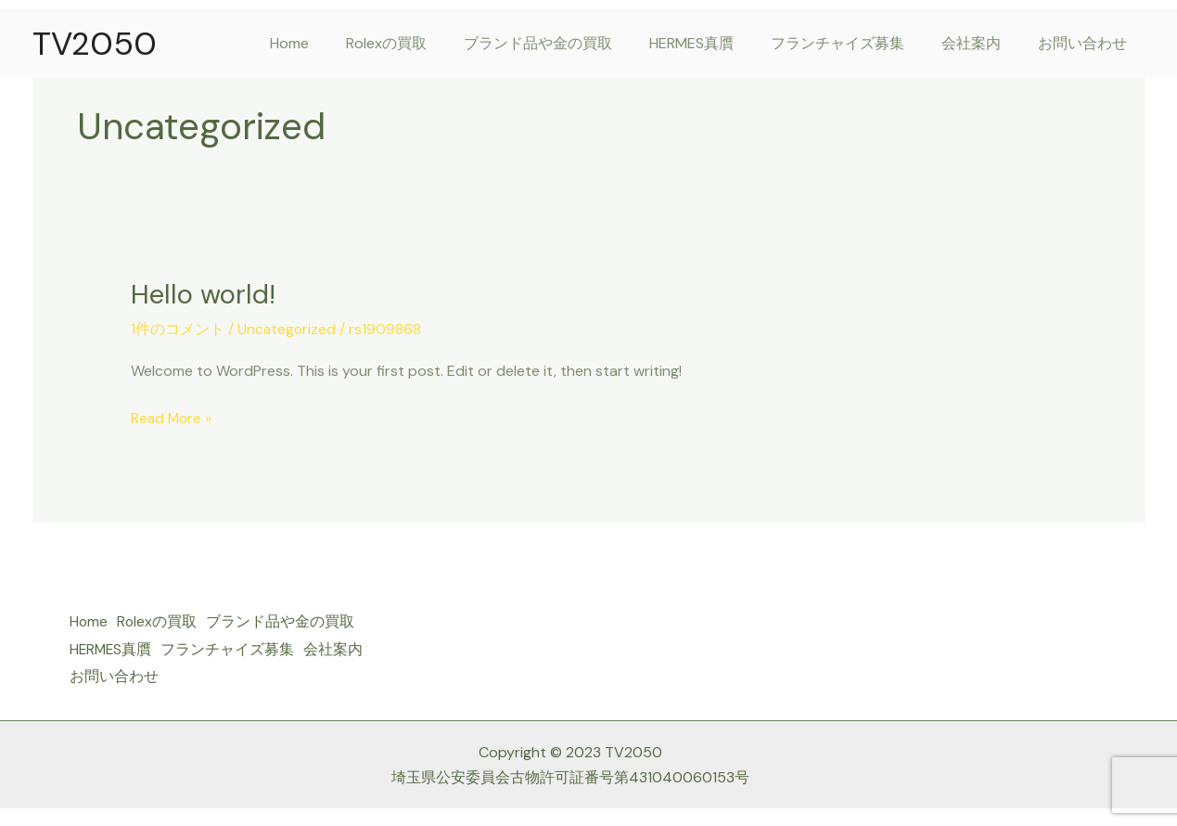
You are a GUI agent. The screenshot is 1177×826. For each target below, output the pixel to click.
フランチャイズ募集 (856, 43)
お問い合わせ (1086, 43)
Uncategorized (287, 328)
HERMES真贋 (717, 43)
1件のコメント (177, 328)
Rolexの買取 (427, 43)
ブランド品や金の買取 (571, 43)
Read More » (172, 416)
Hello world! (204, 294)
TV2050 (94, 43)
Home (337, 43)
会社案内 (982, 43)
